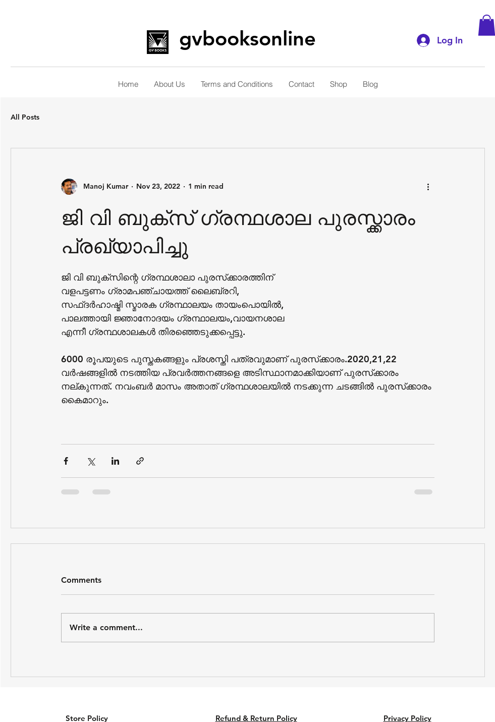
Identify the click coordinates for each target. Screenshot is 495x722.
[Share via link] (140, 461)
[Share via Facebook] (66, 461)
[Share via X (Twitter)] (90, 461)
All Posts (25, 117)
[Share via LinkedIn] (115, 461)
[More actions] (428, 187)
